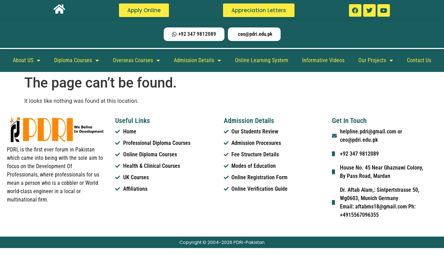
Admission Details (197, 60)
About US (26, 60)
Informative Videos (323, 60)
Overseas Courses (136, 60)
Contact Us (419, 60)
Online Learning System (261, 60)
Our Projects (375, 60)
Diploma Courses (76, 60)
